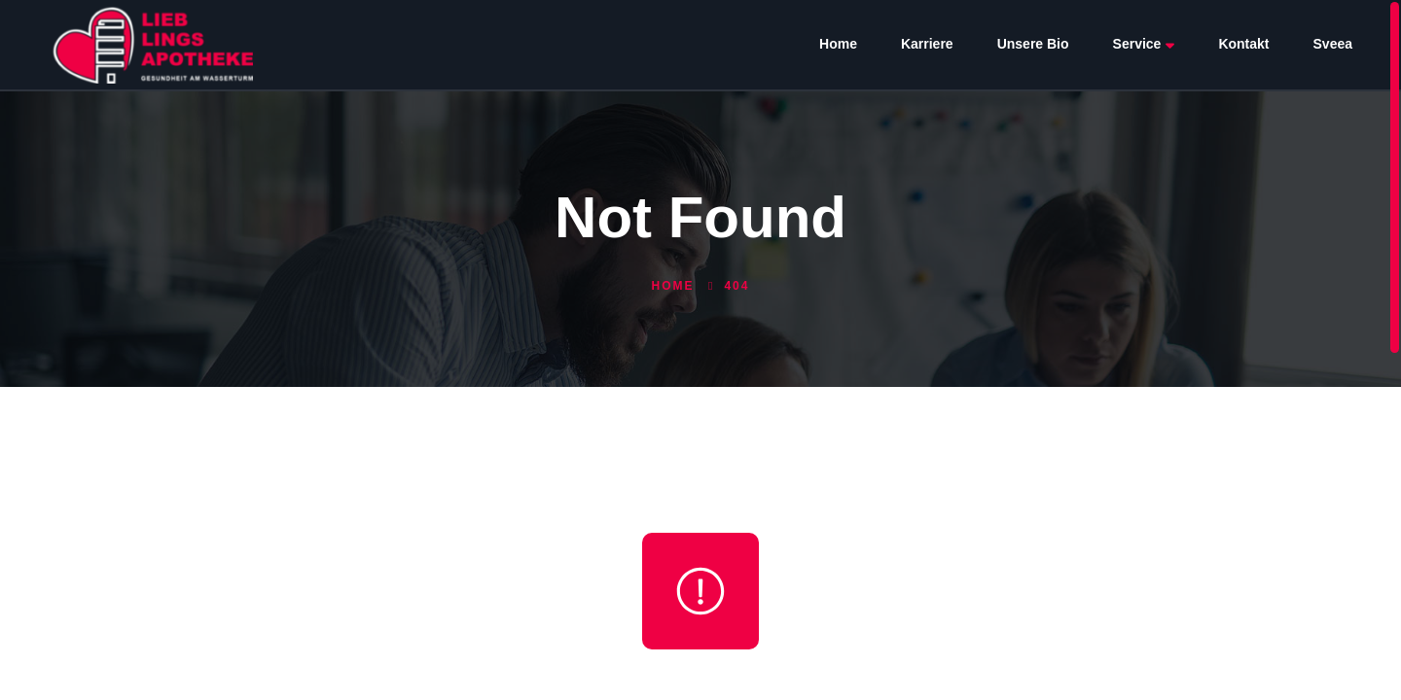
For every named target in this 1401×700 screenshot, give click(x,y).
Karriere (927, 44)
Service (1144, 44)
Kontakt (1243, 44)
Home (838, 44)
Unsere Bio (1033, 44)
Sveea (1332, 44)
